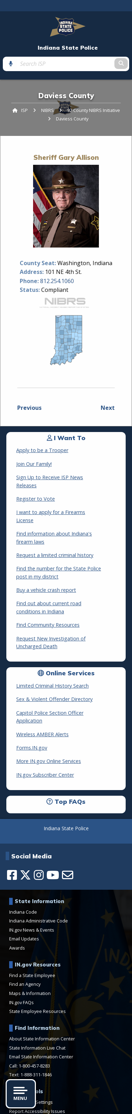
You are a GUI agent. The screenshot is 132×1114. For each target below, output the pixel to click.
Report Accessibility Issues (37, 1079)
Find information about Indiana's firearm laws (68, 517)
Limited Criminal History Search (52, 662)
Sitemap (101, 1106)
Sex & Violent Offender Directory (54, 675)
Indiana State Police (68, 47)
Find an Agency (24, 953)
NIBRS (47, 110)
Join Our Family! (34, 464)
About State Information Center (42, 1007)
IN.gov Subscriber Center (45, 743)
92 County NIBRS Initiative (93, 110)
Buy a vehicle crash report (46, 566)
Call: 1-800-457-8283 (29, 1034)
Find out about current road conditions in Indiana (64, 583)
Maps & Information (30, 961)
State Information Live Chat (37, 1016)
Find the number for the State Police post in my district (67, 549)
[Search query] (65, 63)
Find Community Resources (48, 601)
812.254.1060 (57, 281)
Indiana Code (23, 880)
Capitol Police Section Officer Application (63, 689)
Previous (29, 408)
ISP (24, 110)
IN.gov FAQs (21, 971)
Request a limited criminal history (54, 531)
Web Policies (74, 1106)
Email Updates (24, 907)
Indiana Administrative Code (38, 889)
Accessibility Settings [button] (31, 1070)
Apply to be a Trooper (42, 450)
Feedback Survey (39, 1106)
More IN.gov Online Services (48, 729)
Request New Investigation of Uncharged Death (64, 618)
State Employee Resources (37, 980)
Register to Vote (35, 491)
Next (108, 408)
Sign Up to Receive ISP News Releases (60, 477)
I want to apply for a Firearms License (60, 504)
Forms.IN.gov (31, 716)
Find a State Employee (32, 943)
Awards (17, 916)
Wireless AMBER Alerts (42, 702)
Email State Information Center (41, 1025)
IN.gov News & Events (31, 898)
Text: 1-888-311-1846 (30, 1043)
